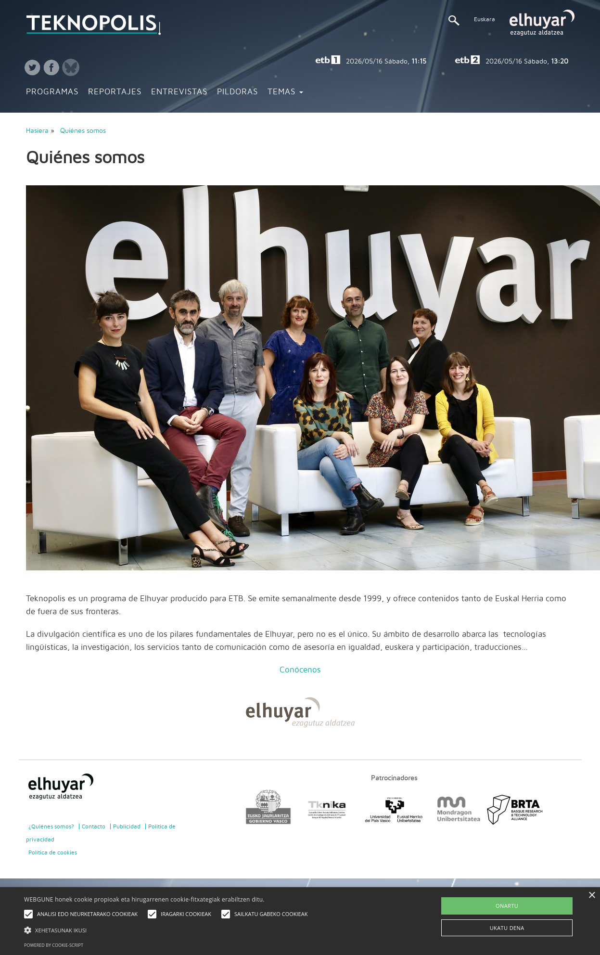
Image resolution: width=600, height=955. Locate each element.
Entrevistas (179, 92)
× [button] (591, 895)
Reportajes (114, 92)
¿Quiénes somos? (51, 826)
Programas (52, 92)
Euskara (484, 19)
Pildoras (237, 92)
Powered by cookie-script (53, 945)
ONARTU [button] (507, 905)
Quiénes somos (83, 131)
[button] (168, 929)
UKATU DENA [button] (507, 927)
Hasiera (37, 131)
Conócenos (300, 670)
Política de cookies (52, 852)
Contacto (93, 826)
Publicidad (126, 826)
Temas (285, 92)
